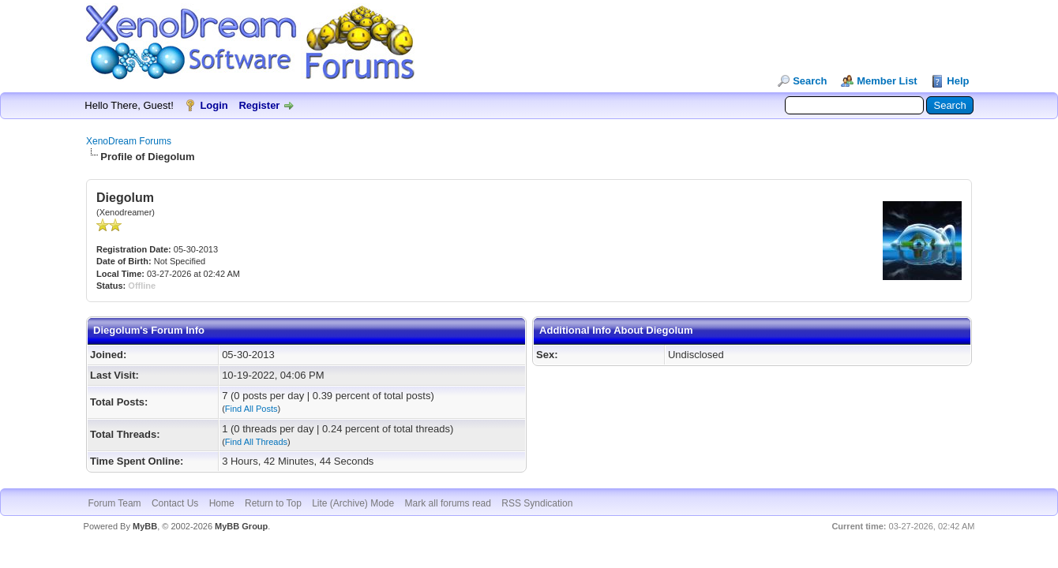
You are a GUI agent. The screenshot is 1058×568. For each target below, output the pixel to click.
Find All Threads (256, 442)
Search (810, 81)
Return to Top (273, 503)
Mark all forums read (448, 503)
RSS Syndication (536, 503)
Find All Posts (251, 408)
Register (259, 105)
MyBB (145, 526)
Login (213, 105)
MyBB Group (241, 526)
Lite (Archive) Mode (353, 503)
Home (221, 503)
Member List (887, 81)
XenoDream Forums (128, 141)
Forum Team (114, 503)
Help (958, 81)
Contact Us (175, 503)
